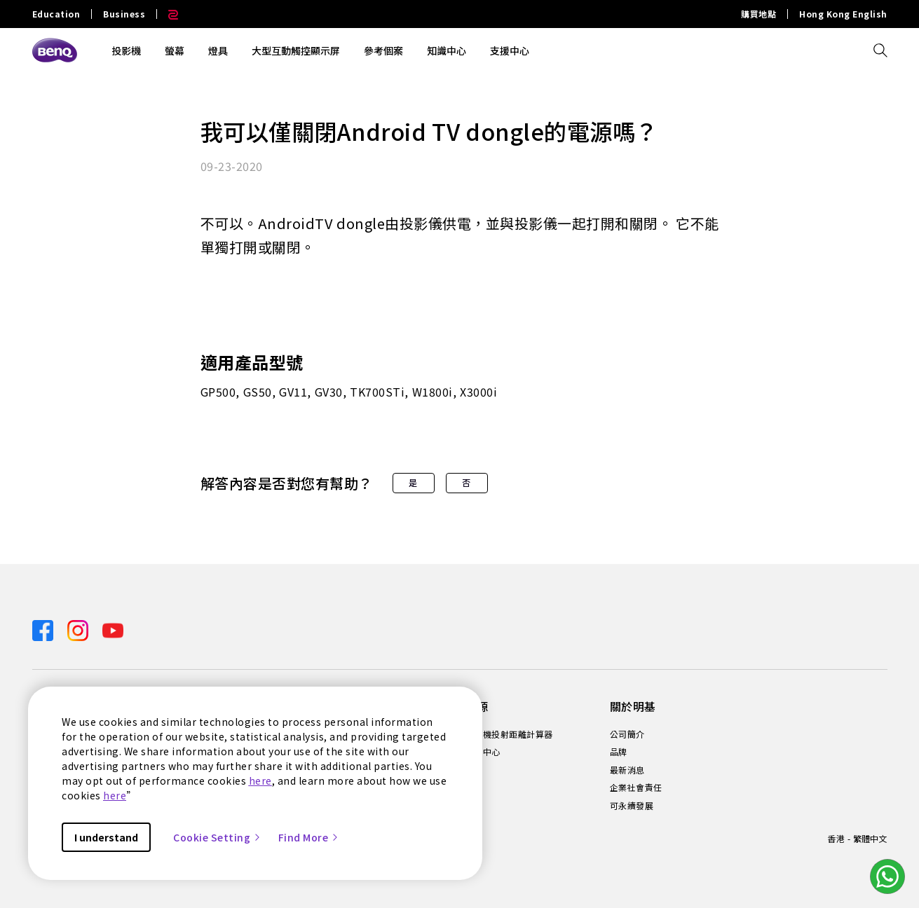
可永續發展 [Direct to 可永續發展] (632, 805)
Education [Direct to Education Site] (56, 14)
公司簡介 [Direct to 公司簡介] (627, 734)
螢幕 (174, 50)
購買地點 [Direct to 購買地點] (758, 14)
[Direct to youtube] (112, 628)
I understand (106, 837)
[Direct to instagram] (79, 628)
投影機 (126, 50)
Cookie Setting (217, 837)
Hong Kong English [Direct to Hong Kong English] (843, 14)
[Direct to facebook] (44, 628)
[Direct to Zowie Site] (167, 14)
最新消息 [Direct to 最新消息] (627, 770)
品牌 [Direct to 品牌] (618, 751)
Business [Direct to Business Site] (124, 14)
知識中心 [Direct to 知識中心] (483, 751)
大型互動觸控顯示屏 (296, 50)
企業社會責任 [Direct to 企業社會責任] (636, 787)
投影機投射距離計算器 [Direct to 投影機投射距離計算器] (509, 734)
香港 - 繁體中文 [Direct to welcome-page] (857, 838)
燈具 (218, 50)
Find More (309, 837)
